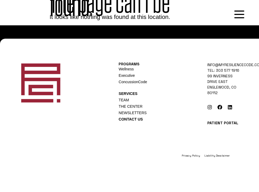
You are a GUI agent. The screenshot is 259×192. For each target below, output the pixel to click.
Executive (127, 75)
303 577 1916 (227, 70)
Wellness (126, 69)
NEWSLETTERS (133, 113)
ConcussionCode (133, 82)
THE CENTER (130, 106)
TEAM (124, 100)
